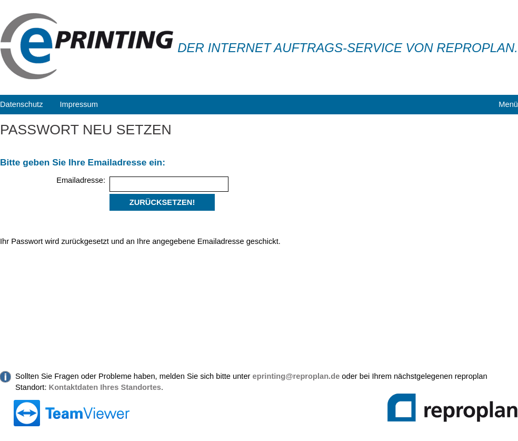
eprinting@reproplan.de (296, 376)
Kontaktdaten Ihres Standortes (105, 387)
